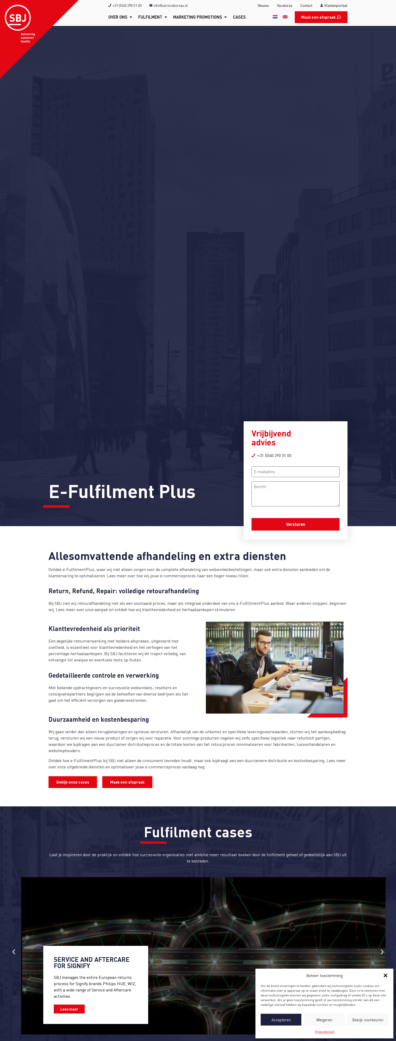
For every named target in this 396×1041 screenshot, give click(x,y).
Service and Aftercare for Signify (92, 962)
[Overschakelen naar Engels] (285, 16)
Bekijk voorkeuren (367, 1019)
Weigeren (324, 1019)
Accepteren (281, 1019)
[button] (385, 975)
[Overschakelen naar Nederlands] (275, 16)
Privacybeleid (324, 1032)
